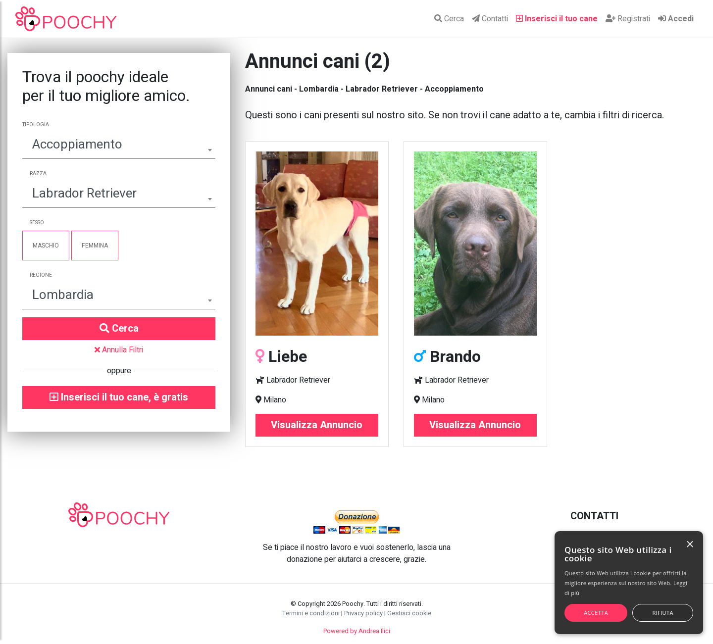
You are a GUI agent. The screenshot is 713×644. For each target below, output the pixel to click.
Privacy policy (363, 613)
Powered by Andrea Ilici (356, 631)
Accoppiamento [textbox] (77, 144)
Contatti (490, 19)
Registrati (628, 19)
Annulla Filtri (119, 350)
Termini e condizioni (311, 613)
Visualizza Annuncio (316, 425)
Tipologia (35, 124)
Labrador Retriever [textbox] (84, 193)
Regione (41, 275)
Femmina (95, 245)
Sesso (37, 222)
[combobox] (118, 146)
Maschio (46, 245)
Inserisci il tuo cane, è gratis (119, 397)
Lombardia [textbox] (63, 295)
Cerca (449, 19)
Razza (38, 173)
